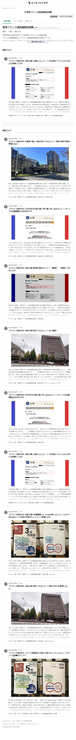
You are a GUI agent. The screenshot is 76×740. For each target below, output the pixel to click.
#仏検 (19, 574)
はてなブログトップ (33, 724)
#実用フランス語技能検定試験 (53, 115)
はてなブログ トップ (9, 8)
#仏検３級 (31, 115)
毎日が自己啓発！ (13, 58)
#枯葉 (55, 713)
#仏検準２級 (39, 115)
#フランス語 (22, 115)
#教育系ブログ (13, 115)
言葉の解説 (7, 21)
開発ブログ (23, 724)
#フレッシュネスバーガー (53, 383)
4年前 (20, 451)
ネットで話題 (18, 21)
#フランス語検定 (22, 713)
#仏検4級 (40, 641)
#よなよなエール (49, 641)
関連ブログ (28, 21)
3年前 (20, 58)
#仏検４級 (31, 502)
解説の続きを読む (38, 41)
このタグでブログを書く (65, 16)
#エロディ (52, 574)
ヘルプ (17, 724)
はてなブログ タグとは (9, 724)
